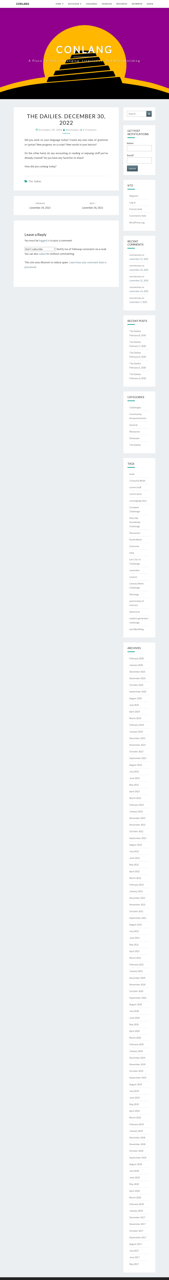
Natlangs (134, 594)
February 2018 (136, 1204)
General (133, 424)
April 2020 (134, 1031)
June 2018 (134, 1177)
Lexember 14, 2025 (138, 291)
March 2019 (135, 1117)
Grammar (134, 546)
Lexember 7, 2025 (138, 302)
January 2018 (136, 1210)
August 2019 (135, 1084)
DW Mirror (137, 3)
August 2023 (135, 764)
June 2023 (134, 778)
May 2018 (134, 1184)
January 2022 (136, 891)
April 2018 (134, 1190)
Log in (132, 202)
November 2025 (137, 678)
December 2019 (137, 1057)
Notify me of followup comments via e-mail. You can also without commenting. (66, 251)
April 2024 (134, 711)
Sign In (150, 3)
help (131, 552)
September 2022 (137, 838)
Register (133, 195)
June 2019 (134, 1097)
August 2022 (135, 844)
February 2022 (136, 884)
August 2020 (135, 1004)
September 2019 (137, 1077)
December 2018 (137, 1137)
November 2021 (137, 904)
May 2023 (134, 784)
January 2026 (136, 665)
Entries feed (135, 209)
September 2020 (137, 997)
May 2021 (134, 944)
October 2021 (136, 911)
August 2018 (135, 1164)
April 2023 (134, 791)
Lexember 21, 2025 (138, 280)
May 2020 (134, 1024)
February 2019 (136, 1124)
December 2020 (137, 977)
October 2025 (136, 684)
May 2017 (134, 1264)
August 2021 (135, 924)
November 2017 (137, 1223)
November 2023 (137, 744)
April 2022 (134, 871)
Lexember (134, 570)
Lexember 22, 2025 (138, 269)
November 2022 (137, 824)
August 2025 (135, 698)
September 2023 (137, 758)
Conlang (22, 4)
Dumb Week (135, 539)
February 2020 (136, 1044)
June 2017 (134, 1257)
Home (58, 3)
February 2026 (136, 658)
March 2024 (135, 718)
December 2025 (137, 671)
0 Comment (90, 129)
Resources (121, 3)
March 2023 (135, 798)
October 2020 (136, 991)
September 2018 (137, 1157)
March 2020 (135, 1037)
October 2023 (136, 751)
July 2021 (134, 931)
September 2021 (137, 917)
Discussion (73, 3)
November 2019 (137, 1064)
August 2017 (135, 1244)
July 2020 (134, 1010)
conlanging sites (138, 500)
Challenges (91, 3)
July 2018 (134, 1170)
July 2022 (134, 851)
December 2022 (137, 818)
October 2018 (136, 1150)
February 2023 (136, 804)
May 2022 (134, 864)
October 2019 (136, 1070)
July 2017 (134, 1250)
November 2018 (137, 1144)
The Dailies (34, 181)
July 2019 (134, 1090)
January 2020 (136, 1051)
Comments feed (137, 215)
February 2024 (136, 724)
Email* (139, 158)
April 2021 (134, 951)
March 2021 (135, 957)
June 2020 (134, 1017)
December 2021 (137, 897)
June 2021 (134, 937)
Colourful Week (137, 480)
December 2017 (137, 1217)
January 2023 (136, 811)
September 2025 (137, 691)
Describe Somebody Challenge (134, 522)
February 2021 (136, 964)
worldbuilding (136, 629)
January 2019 (136, 1130)
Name (139, 146)
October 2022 (136, 831)
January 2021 (136, 971)
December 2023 (137, 738)
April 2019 (134, 1110)
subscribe (44, 253)
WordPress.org (137, 222)
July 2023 (134, 771)
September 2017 (137, 1237)
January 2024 (136, 731)
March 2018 (135, 1197)
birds (132, 474)
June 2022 (134, 857)
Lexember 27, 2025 (138, 258)
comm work (135, 493)
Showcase (107, 3)
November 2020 (137, 984)
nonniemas (72, 129)
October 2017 (136, 1230)
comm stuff (135, 487)
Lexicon (133, 576)
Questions (134, 611)
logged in (44, 240)
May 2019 (134, 1104)
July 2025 (134, 704)
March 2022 (135, 877)
